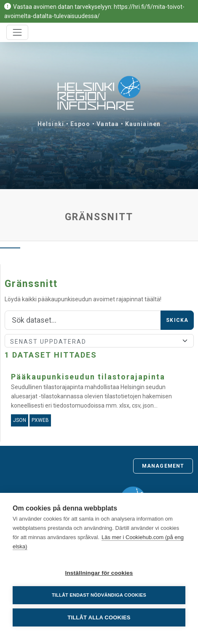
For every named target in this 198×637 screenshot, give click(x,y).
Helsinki (50, 124)
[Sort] (99, 340)
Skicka (177, 320)
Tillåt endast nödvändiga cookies (99, 595)
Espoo (80, 124)
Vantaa (107, 124)
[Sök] (83, 320)
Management (163, 466)
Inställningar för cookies (99, 573)
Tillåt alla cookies (98, 617)
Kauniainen (143, 124)
